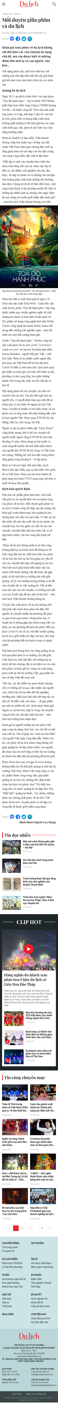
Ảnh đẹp (35, 1289)
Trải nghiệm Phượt (41, 1285)
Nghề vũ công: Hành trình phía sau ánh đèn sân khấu (14, 1142)
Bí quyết (36, 1297)
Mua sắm (8, 1317)
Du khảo (36, 1276)
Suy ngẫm (37, 1244)
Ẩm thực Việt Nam (41, 1264)
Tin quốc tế (8, 1252)
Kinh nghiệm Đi (39, 1301)
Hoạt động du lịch (40, 1321)
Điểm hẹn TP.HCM (12, 1264)
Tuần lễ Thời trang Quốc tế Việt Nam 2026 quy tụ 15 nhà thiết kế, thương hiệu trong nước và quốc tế (15, 1108)
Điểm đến (36, 1281)
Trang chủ (7, 14)
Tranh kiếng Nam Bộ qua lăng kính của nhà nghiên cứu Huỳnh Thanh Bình (39, 881)
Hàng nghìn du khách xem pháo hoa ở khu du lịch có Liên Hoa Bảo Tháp (25, 980)
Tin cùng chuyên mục (24, 1078)
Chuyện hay (38, 1317)
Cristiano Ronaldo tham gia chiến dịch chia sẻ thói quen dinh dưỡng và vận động (42, 1142)
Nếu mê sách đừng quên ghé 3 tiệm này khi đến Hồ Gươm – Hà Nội (39, 844)
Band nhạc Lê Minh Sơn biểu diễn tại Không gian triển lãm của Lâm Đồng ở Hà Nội (39, 1035)
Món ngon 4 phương (42, 1268)
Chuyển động (10, 1244)
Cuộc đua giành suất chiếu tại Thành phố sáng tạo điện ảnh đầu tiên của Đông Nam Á (42, 1108)
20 (42, 1229)
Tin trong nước (10, 1248)
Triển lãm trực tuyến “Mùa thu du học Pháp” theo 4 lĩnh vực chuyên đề (38, 900)
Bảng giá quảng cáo (36, 1397)
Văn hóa (6, 1301)
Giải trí (17, 14)
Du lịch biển (9, 1260)
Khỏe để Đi (37, 1305)
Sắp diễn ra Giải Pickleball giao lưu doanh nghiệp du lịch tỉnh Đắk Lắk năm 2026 (43, 1212)
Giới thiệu (17, 1397)
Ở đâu (5, 1276)
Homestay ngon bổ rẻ (14, 1281)
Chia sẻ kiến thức (40, 1309)
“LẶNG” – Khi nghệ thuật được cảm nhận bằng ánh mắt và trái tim (42, 1177)
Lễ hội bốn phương (12, 1268)
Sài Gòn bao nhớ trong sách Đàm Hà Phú (38, 862)
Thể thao (7, 1309)
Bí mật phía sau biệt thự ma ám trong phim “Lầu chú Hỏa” (14, 1212)
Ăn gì (34, 1260)
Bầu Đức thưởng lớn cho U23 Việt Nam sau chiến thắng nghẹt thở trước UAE (39, 1016)
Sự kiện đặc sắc (39, 1325)
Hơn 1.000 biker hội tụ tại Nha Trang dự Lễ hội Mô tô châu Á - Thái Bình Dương (15, 1177)
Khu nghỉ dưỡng (10, 1285)
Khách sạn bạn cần (12, 1289)
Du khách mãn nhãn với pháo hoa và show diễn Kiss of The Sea (39, 1054)
